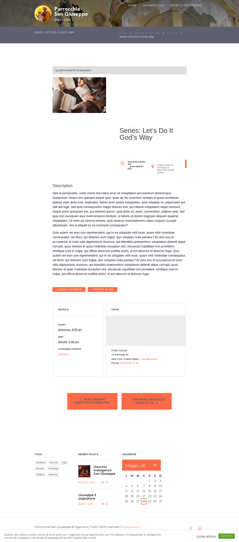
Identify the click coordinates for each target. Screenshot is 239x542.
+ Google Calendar (69, 289)
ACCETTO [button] (226, 536)
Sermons (174, 33)
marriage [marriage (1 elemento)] (54, 472)
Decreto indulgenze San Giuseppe (104, 473)
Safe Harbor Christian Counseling (93, 403)
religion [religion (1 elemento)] (40, 478)
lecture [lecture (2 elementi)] (40, 472)
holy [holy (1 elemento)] (66, 465)
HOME (132, 5)
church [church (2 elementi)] (55, 465)
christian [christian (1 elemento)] (41, 465)
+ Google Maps (148, 365)
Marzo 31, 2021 (85, 485)
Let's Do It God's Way (148, 33)
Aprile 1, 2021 (85, 506)
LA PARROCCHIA (153, 5)
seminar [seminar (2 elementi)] (55, 478)
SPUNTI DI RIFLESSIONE (185, 5)
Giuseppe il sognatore (86, 499)
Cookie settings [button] (206, 536)
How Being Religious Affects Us (146, 403)
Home (123, 33)
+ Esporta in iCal (102, 289)
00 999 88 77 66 (129, 369)
